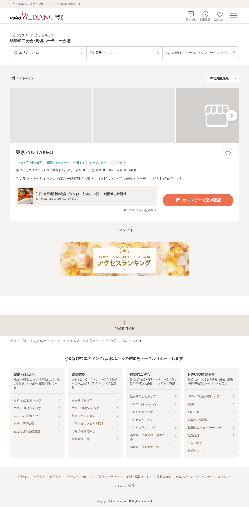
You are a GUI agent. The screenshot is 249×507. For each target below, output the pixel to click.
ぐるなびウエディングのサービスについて (203, 477)
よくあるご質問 (124, 486)
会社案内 (24, 477)
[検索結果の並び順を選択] (223, 78)
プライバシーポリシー (80, 477)
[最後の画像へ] (231, 115)
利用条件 (55, 477)
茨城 (124, 341)
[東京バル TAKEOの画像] (124, 115)
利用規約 (39, 477)
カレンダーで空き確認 (198, 200)
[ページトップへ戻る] (124, 325)
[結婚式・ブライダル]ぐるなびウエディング (37, 341)
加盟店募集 (164, 477)
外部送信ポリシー (110, 477)
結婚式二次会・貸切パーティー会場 (93, 341)
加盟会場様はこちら (139, 477)
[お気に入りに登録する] (228, 153)
